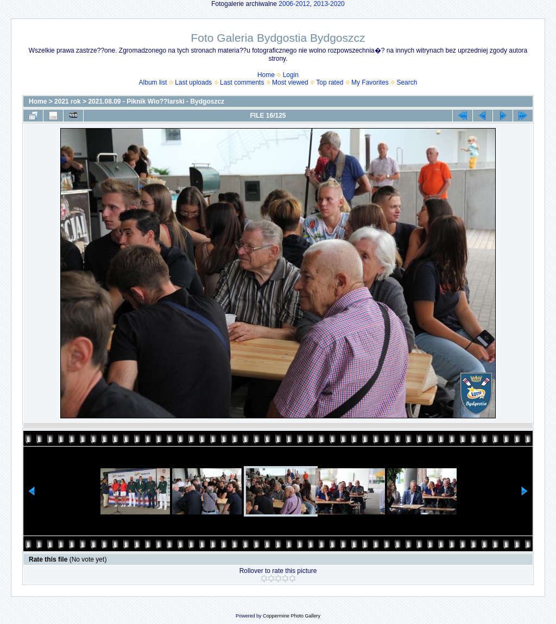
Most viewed (290, 82)
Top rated (329, 82)
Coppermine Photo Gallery (291, 616)
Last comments (242, 82)
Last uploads (193, 82)
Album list (153, 82)
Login (291, 75)
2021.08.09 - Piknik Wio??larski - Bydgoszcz (156, 101)
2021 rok (67, 101)
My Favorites (370, 82)
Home (266, 75)
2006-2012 (294, 4)
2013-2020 (328, 4)
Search (406, 82)
